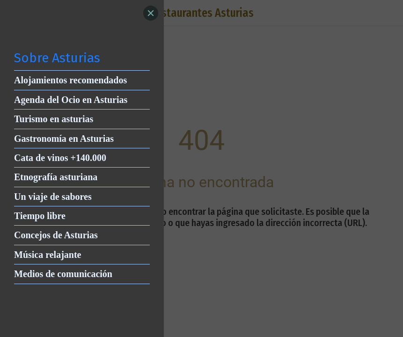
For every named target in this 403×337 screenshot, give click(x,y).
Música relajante (47, 254)
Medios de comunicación (63, 274)
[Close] (150, 13)
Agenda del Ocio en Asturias (70, 100)
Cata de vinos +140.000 (60, 158)
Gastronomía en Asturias (64, 138)
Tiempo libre (40, 216)
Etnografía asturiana (55, 177)
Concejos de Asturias (56, 235)
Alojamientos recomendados (70, 80)
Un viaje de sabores (53, 196)
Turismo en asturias (53, 119)
